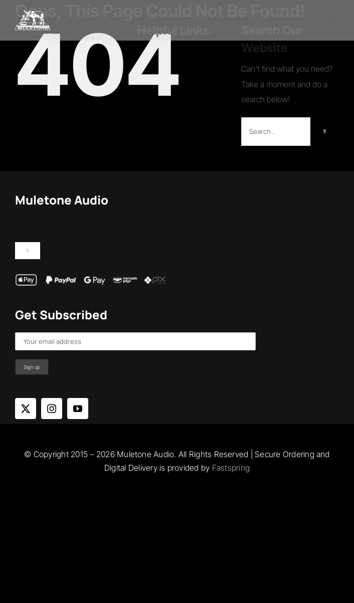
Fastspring (231, 468)
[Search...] (275, 131)
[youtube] (77, 408)
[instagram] (51, 408)
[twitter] (25, 408)
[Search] (324, 131)
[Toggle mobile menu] (333, 20)
